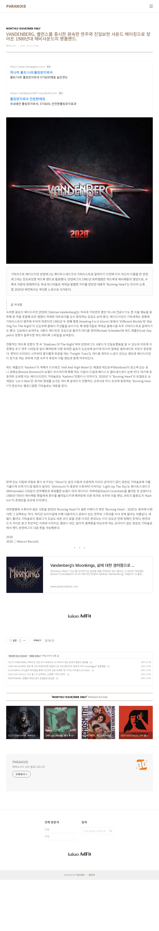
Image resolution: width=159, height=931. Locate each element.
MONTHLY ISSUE (18, 706)
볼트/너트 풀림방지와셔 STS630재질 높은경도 (39, 77)
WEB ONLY (35, 706)
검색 (110, 882)
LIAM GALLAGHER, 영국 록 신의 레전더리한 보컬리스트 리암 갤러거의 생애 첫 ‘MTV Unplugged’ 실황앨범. (57, 717)
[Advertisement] (79, 653)
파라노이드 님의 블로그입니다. (28, 818)
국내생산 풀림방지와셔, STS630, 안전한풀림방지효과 (43, 103)
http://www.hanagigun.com (27, 66)
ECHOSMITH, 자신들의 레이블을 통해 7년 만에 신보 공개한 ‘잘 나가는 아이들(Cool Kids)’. (49, 721)
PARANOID (16, 6)
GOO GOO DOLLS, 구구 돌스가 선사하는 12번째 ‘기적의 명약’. (37, 725)
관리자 (92, 926)
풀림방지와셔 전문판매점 (27, 98)
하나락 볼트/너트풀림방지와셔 (31, 72)
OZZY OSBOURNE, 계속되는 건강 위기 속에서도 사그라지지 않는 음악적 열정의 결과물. (48, 713)
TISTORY (80, 926)
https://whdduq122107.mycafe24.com (33, 93)
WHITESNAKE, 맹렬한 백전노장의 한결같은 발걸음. (31, 729)
